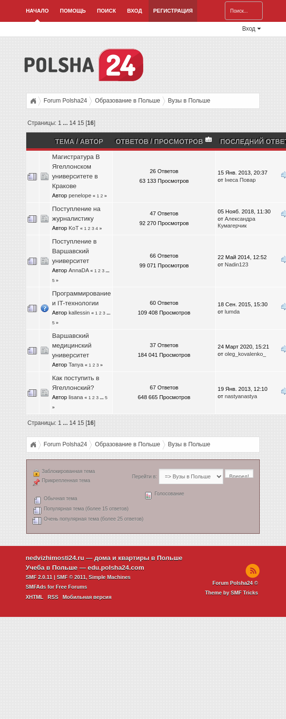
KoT (73, 228)
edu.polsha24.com (116, 567)
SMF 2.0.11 (39, 577)
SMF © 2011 (71, 577)
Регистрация (172, 11)
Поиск (106, 11)
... (66, 123)
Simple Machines (110, 577)
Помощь (72, 11)
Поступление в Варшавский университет (74, 251)
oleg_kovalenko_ (245, 354)
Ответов (132, 141)
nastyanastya (241, 396)
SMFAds (36, 587)
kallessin (78, 313)
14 (72, 123)
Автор (91, 141)
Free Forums (71, 587)
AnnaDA (78, 270)
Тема (64, 141)
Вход (134, 11)
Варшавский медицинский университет (71, 345)
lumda (232, 312)
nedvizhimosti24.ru (55, 557)
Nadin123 (237, 264)
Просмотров (183, 141)
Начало (37, 11)
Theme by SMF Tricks (231, 593)
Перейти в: (144, 476)
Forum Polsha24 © (235, 583)
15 (81, 123)
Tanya (75, 365)
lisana (75, 397)
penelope (79, 195)
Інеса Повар (240, 180)
